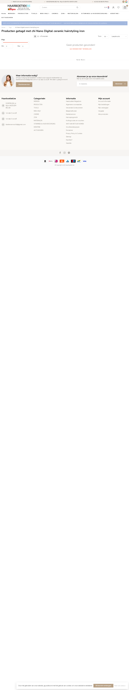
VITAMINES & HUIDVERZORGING (94, 13)
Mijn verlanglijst (103, 108)
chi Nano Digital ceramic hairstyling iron (27, 27)
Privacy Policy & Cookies (74, 133)
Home (4, 13)
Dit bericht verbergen (103, 685)
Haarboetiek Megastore (73, 101)
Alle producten (103, 114)
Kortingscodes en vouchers (75, 120)
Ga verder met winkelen (81, 49)
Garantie (68, 143)
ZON (63, 13)
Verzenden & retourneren (74, 108)
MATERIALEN (73, 13)
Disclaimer (69, 130)
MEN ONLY (44, 13)
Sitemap (68, 136)
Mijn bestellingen (103, 104)
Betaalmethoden (71, 111)
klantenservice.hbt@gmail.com (16, 124)
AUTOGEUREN (7, 17)
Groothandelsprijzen (72, 127)
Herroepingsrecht (72, 117)
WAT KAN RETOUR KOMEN (75, 124)
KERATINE (114, 13)
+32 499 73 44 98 (11, 113)
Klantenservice (24, 84)
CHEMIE (55, 13)
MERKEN (11, 13)
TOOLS (34, 13)
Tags (10, 27)
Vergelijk (101, 111)
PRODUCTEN (23, 13)
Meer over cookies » (120, 685)
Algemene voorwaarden (74, 104)
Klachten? (69, 140)
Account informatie (104, 101)
